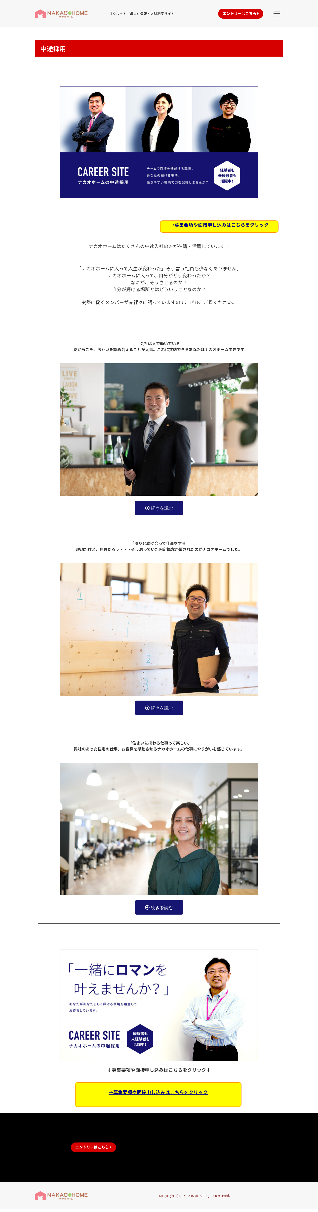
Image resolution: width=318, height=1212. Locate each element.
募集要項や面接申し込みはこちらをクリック (221, 224)
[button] (233, 13)
